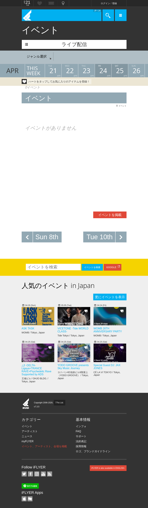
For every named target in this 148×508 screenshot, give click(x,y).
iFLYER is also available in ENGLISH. (108, 468)
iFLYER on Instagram (36, 473)
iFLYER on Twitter (24, 473)
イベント (27, 426)
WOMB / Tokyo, (33, 332)
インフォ (81, 426)
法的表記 (81, 441)
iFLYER (26, 404)
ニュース (27, 436)
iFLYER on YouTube (43, 473)
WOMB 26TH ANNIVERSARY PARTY (108, 330)
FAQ (78, 431)
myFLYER (28, 441)
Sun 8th (46, 237)
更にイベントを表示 (110, 297)
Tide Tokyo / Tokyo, (71, 335)
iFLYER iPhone (24, 498)
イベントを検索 (92, 267)
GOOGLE (111, 267)
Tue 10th (100, 237)
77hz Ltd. (59, 402)
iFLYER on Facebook (30, 473)
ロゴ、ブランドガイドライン (93, 451)
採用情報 (81, 446)
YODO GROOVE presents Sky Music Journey (73, 367)
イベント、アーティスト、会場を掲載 (44, 446)
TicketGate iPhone (29, 498)
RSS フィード (49, 473)
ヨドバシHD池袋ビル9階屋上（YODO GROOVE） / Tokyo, (73, 375)
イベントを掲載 (110, 215)
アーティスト (30, 431)
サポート (81, 436)
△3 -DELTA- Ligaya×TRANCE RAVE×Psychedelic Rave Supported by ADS (36, 370)
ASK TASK (28, 328)
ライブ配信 (74, 44)
